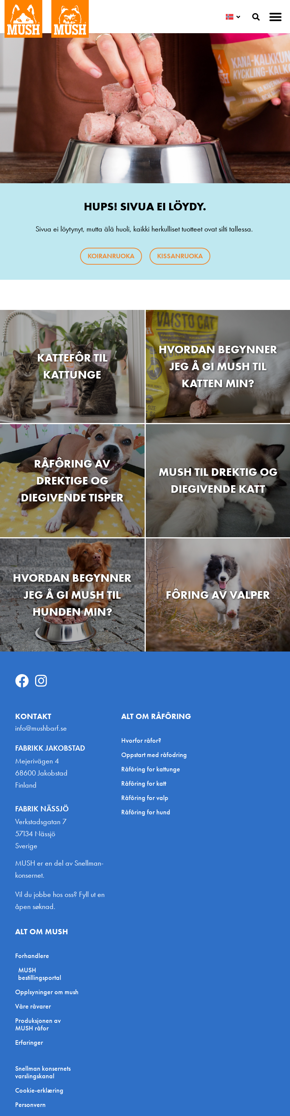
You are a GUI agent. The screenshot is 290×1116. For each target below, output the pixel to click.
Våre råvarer (33, 1006)
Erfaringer (29, 1042)
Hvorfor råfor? (141, 740)
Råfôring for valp (144, 797)
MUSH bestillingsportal (39, 974)
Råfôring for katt (143, 783)
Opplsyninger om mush (47, 991)
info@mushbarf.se (41, 728)
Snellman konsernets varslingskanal (43, 1072)
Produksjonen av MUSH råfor (38, 1024)
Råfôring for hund (145, 812)
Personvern (30, 1104)
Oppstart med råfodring (154, 754)
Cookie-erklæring (39, 1090)
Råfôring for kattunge (150, 769)
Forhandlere (34, 955)
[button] (276, 17)
